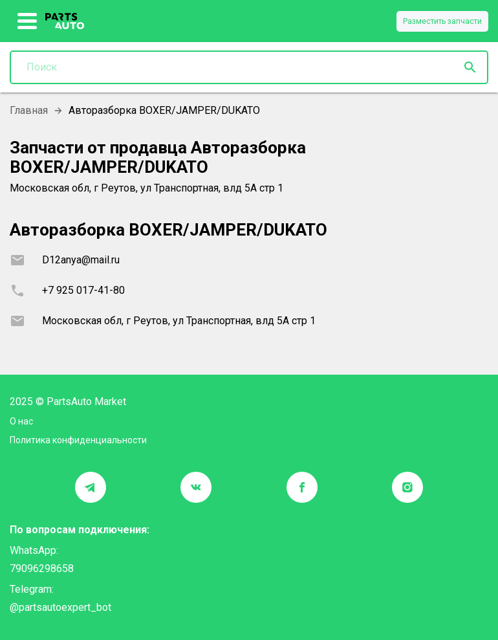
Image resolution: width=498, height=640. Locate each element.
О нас (21, 421)
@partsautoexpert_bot (60, 607)
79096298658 (42, 568)
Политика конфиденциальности (78, 440)
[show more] (27, 21)
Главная (29, 110)
